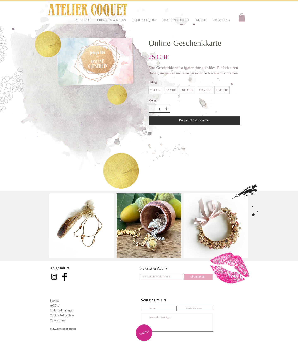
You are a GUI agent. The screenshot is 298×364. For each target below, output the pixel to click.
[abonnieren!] (198, 277)
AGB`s (54, 305)
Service (54, 300)
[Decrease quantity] (152, 109)
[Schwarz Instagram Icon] (54, 277)
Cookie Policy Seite (62, 315)
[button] (83, 20)
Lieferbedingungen (61, 310)
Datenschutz (57, 320)
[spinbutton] (159, 109)
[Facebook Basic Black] (64, 277)
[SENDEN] (143, 332)
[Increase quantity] (166, 109)
